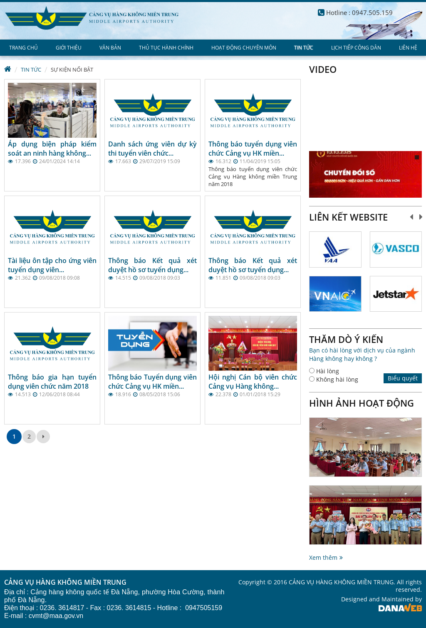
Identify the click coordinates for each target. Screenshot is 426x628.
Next (421, 216)
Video (323, 69)
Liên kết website (348, 217)
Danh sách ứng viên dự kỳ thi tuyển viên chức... (152, 148)
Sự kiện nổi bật (72, 69)
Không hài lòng (337, 379)
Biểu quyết (403, 378)
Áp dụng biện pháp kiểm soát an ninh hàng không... (52, 148)
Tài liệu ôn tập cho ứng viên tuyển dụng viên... (52, 265)
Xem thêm (323, 557)
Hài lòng (327, 371)
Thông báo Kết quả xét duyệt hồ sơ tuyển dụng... (152, 265)
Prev (411, 216)
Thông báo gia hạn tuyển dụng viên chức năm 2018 (52, 381)
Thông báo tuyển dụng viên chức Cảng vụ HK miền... (252, 148)
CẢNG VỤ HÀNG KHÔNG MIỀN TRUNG (65, 582)
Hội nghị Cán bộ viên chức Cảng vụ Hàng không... (252, 381)
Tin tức (31, 69)
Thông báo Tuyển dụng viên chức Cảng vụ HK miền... (152, 381)
